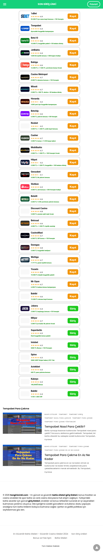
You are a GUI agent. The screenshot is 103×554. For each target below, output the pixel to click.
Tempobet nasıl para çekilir (58, 418)
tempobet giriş (76, 414)
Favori (94, 4)
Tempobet (63, 414)
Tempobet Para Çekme (82, 418)
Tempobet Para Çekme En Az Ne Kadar (62, 450)
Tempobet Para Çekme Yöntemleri (60, 422)
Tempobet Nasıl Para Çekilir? (65, 427)
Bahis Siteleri (51, 414)
